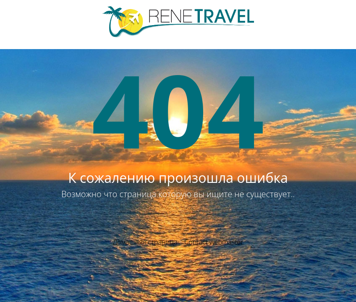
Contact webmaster (213, 242)
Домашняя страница (145, 242)
